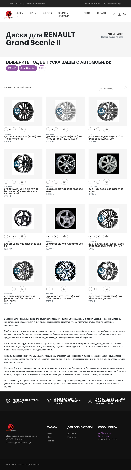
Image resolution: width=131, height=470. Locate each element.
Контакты (101, 14)
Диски (20, 14)
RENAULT (12, 68)
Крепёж (50, 440)
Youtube (103, 436)
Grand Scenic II (27, 68)
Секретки (47, 13)
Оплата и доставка (63, 15)
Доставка (71, 433)
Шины (33, 14)
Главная (111, 33)
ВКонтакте (104, 433)
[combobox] (113, 88)
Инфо (87, 14)
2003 (41, 68)
